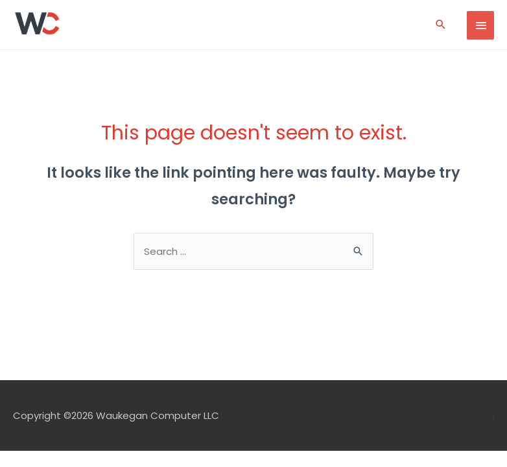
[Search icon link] (440, 24)
